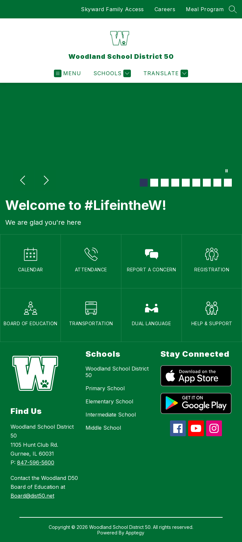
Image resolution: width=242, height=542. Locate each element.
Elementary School (109, 401)
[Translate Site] (165, 73)
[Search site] (233, 9)
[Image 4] (175, 183)
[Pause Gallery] (226, 171)
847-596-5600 (35, 462)
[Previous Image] (23, 181)
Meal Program (205, 9)
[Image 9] (228, 183)
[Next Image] (45, 181)
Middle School (103, 427)
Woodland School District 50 (117, 371)
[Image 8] (217, 183)
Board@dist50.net (32, 495)
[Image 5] (186, 183)
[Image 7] (207, 183)
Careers (165, 9)
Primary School (105, 388)
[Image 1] (144, 183)
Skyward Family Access (112, 9)
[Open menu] (67, 73)
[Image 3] (165, 183)
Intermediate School (110, 414)
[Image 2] (154, 183)
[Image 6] (196, 183)
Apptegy (135, 532)
